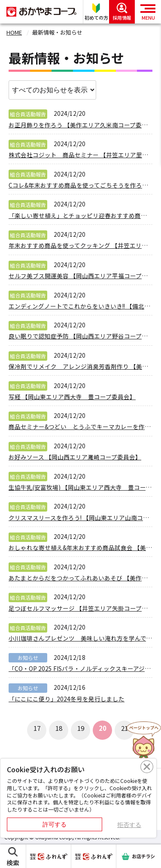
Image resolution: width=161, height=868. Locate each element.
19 (80, 728)
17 (36, 728)
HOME (14, 32)
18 (58, 728)
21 (124, 728)
